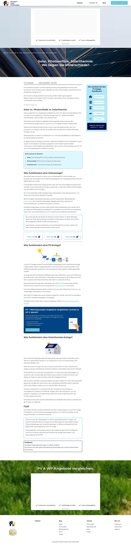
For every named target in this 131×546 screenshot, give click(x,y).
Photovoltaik (12, 53)
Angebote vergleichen (119, 3)
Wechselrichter (60, 285)
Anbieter (80, 3)
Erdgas (61, 534)
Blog (104, 3)
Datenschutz (65, 43)
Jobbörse (117, 529)
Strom (61, 532)
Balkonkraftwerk (63, 529)
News (60, 524)
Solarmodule (28, 201)
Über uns (117, 521)
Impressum (117, 524)
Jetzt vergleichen (32, 330)
